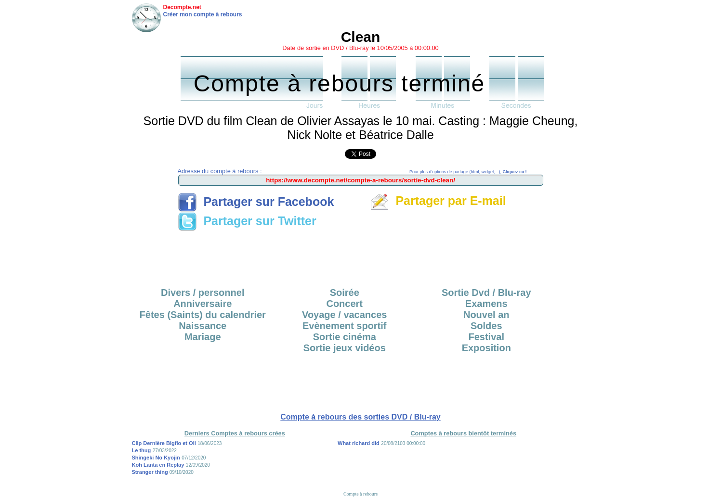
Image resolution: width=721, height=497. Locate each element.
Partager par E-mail (438, 200)
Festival (486, 336)
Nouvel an (486, 314)
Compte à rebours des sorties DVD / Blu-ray (360, 417)
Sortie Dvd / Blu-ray (486, 292)
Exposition (486, 348)
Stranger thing (151, 472)
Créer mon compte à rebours (202, 14)
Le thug (141, 450)
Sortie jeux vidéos (344, 348)
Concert (344, 303)
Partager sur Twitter (247, 221)
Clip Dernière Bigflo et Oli (164, 443)
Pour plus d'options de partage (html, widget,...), (467, 171)
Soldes (486, 325)
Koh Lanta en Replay (158, 465)
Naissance (202, 325)
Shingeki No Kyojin (156, 457)
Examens (486, 303)
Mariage (202, 336)
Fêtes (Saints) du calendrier (203, 314)
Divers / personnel (202, 292)
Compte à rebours (360, 494)
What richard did (359, 443)
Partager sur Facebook (256, 201)
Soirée (344, 292)
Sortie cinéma (344, 336)
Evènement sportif (344, 325)
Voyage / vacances (344, 314)
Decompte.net (182, 7)
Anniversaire (202, 303)
